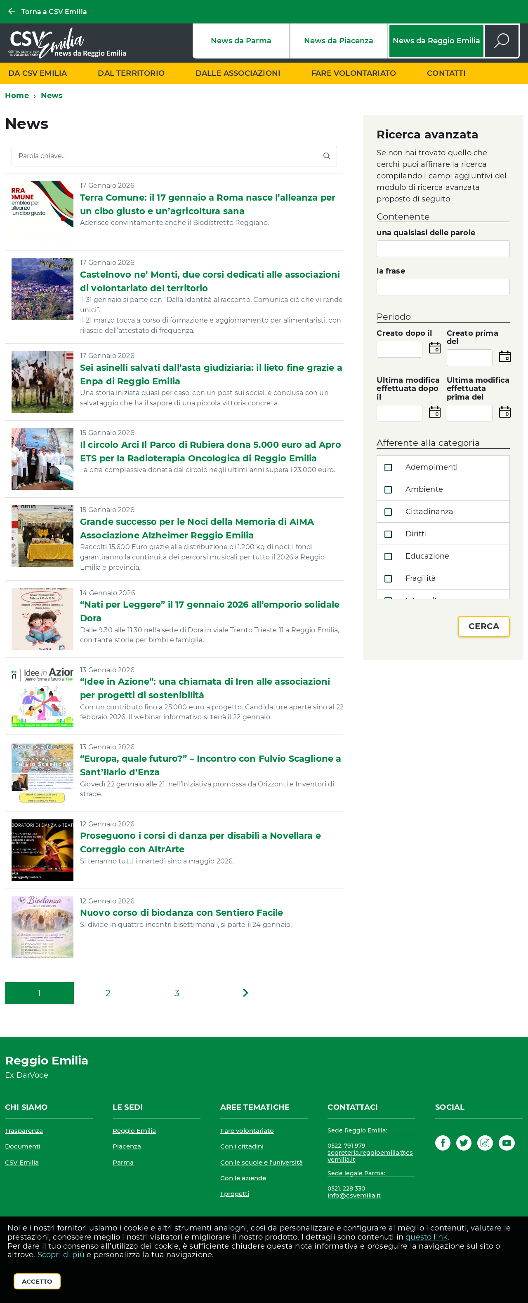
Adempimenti (419, 467)
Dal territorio (131, 73)
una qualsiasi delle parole (426, 233)
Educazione (415, 556)
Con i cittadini (242, 1146)
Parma (123, 1162)
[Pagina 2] (108, 993)
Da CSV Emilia (37, 73)
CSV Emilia (22, 1162)
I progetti (234, 1194)
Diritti (404, 534)
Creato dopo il (404, 333)
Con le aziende (243, 1178)
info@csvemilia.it (354, 1195)
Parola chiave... (42, 156)
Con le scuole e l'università (261, 1162)
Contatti (446, 73)
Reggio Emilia (134, 1131)
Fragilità (408, 578)
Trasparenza (24, 1131)
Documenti (22, 1146)
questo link (426, 1237)
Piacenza (127, 1146)
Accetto (37, 1281)
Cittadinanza (417, 512)
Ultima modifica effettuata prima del (478, 389)
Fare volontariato (353, 73)
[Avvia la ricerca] (327, 156)
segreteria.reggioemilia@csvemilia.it (370, 1156)
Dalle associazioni (238, 73)
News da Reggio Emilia (436, 40)
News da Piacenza (338, 40)
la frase (391, 271)
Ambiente (412, 489)
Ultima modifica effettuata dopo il (408, 389)
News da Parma (241, 40)
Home (17, 95)
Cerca (484, 626)
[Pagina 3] (176, 993)
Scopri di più (61, 1254)
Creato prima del (472, 337)
